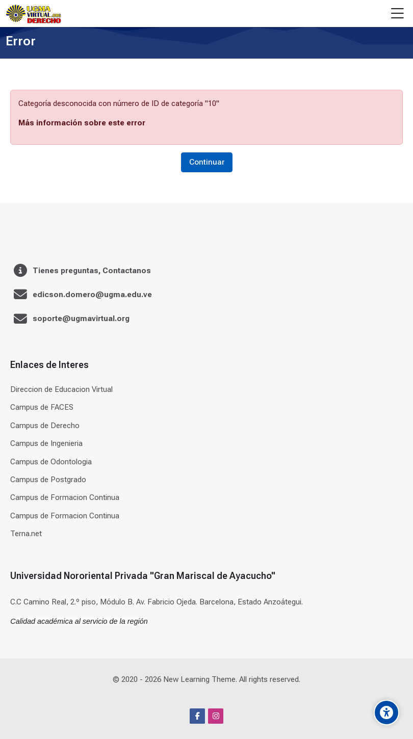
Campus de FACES (41, 407)
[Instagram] (215, 716)
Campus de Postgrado (48, 479)
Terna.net (26, 533)
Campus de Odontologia (51, 461)
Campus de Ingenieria (46, 443)
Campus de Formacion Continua (64, 497)
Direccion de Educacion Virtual (61, 389)
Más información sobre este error (81, 122)
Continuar (206, 162)
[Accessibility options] (386, 712)
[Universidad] (33, 13)
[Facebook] (197, 716)
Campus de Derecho (45, 425)
